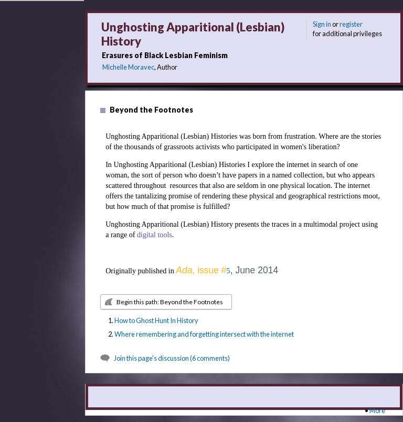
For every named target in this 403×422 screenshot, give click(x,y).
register (351, 24)
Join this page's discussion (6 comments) (172, 358)
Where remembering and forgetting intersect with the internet (204, 334)
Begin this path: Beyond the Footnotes (169, 302)
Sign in (322, 24)
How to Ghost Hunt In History (156, 320)
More (377, 410)
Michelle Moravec (128, 67)
